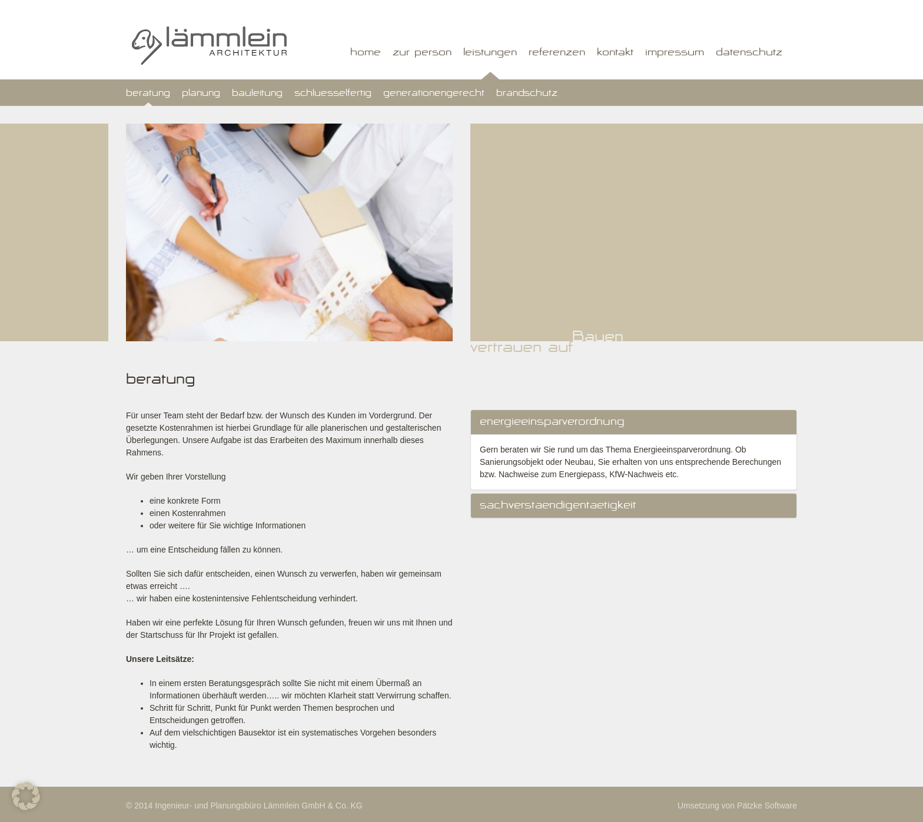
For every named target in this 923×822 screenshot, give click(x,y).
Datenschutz (749, 53)
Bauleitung (257, 94)
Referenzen (557, 53)
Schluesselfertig (332, 94)
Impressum (674, 53)
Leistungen (490, 53)
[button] (26, 796)
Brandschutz (526, 94)
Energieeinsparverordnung (552, 423)
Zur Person (422, 53)
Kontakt (615, 53)
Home (365, 53)
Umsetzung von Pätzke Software (737, 805)
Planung (201, 94)
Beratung (148, 94)
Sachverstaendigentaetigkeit (558, 506)
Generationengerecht (433, 94)
